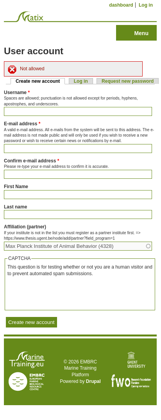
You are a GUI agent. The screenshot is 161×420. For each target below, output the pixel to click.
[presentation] (66, 292)
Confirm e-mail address (31, 161)
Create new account (40, 81)
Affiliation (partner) (25, 227)
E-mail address (22, 123)
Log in (146, 5)
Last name (15, 207)
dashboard (121, 5)
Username (17, 92)
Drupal (93, 381)
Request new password (128, 81)
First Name (16, 186)
